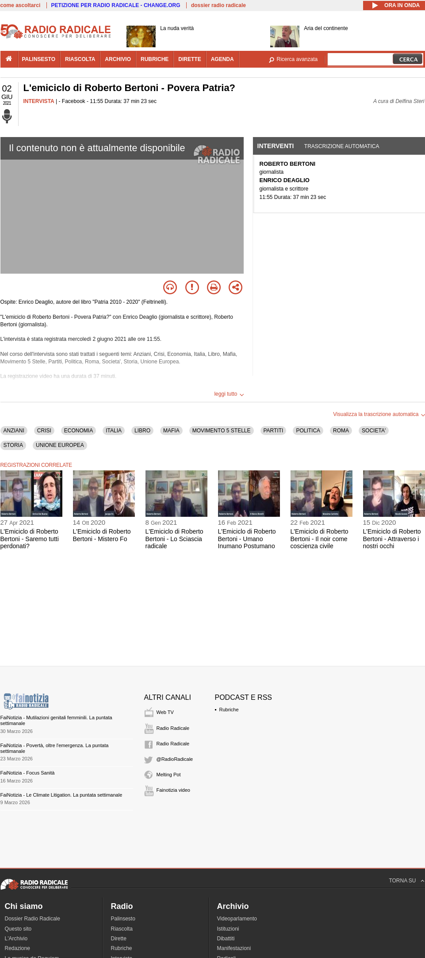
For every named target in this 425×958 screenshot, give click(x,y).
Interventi (275, 145)
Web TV (165, 712)
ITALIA (114, 430)
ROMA (341, 430)
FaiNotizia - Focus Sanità (27, 772)
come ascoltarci (20, 5)
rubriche (154, 59)
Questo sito (18, 929)
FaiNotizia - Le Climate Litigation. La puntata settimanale (61, 795)
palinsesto (39, 59)
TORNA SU (402, 881)
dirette (189, 59)
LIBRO (142, 430)
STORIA (13, 445)
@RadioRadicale (175, 759)
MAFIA (171, 430)
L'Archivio (16, 938)
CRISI (44, 430)
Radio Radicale (173, 728)
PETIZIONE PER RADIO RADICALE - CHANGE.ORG (115, 5)
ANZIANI (14, 430)
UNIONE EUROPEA (60, 445)
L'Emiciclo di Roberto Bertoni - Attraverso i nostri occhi (392, 539)
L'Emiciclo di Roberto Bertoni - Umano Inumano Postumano (247, 539)
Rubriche (229, 709)
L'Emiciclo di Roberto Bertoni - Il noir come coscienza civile (319, 539)
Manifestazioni (234, 948)
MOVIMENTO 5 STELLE (221, 430)
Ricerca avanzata (297, 59)
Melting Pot (169, 774)
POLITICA (308, 430)
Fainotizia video (173, 790)
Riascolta (122, 929)
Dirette (118, 938)
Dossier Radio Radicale (32, 919)
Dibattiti (226, 938)
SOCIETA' (374, 430)
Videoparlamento (237, 919)
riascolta (80, 59)
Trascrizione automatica (341, 146)
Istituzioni (228, 929)
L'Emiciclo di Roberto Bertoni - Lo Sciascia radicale (174, 539)
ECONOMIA (78, 430)
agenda (222, 59)
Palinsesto (123, 919)
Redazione (17, 948)
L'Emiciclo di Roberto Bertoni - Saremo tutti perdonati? (29, 539)
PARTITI (273, 430)
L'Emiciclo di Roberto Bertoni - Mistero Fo (102, 535)
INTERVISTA (38, 101)
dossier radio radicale (218, 5)
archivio (118, 59)
